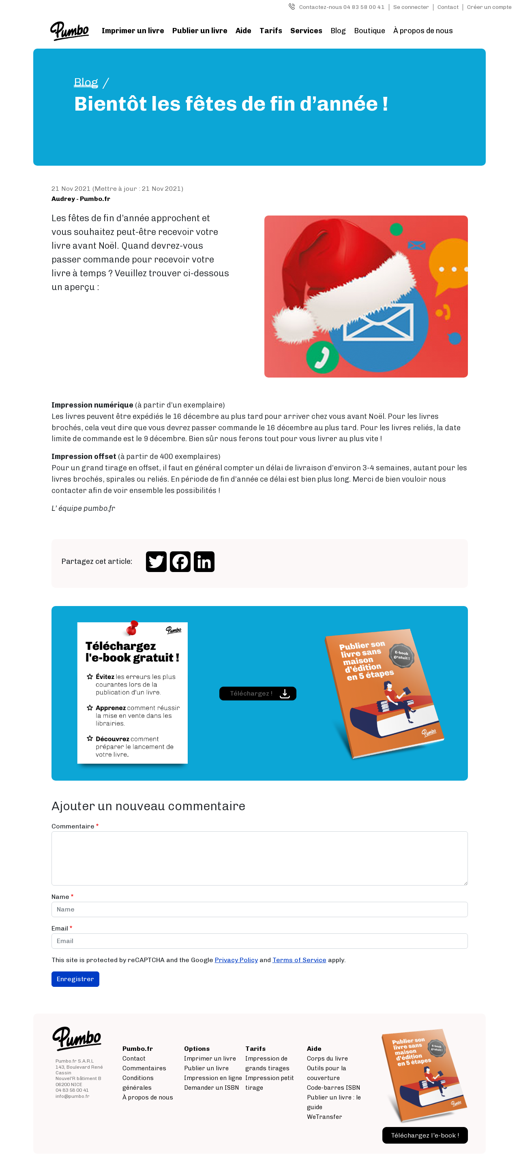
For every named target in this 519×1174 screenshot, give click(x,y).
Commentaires (144, 1068)
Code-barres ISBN (333, 1087)
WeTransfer (324, 1117)
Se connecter (411, 7)
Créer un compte (489, 7)
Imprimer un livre (133, 30)
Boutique (369, 30)
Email (59, 928)
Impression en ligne (213, 1078)
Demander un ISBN (211, 1087)
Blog (338, 30)
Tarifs (271, 30)
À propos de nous (423, 30)
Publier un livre (199, 30)
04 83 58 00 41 (72, 1090)
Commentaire (72, 826)
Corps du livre (327, 1058)
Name (60, 897)
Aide (243, 30)
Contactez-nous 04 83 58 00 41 (342, 7)
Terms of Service (299, 960)
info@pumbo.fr (73, 1096)
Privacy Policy (236, 960)
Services (306, 30)
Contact (448, 7)
